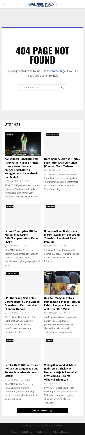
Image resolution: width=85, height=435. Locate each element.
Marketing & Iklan (42, 432)
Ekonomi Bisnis (52, 134)
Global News (27, 432)
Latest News (12, 124)
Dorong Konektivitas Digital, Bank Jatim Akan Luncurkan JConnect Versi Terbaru (62, 163)
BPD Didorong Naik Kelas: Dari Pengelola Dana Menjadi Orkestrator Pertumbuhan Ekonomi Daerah (22, 303)
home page (59, 71)
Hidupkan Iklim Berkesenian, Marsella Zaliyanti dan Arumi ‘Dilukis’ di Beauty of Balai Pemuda (62, 236)
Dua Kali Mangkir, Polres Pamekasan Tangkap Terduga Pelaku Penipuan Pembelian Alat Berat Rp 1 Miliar (62, 303)
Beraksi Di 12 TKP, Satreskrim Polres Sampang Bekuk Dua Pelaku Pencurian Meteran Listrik (22, 370)
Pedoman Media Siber (61, 432)
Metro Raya (50, 206)
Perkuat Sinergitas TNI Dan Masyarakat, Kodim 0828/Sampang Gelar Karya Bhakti (21, 236)
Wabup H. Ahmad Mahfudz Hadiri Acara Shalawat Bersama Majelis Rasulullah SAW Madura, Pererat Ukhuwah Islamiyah (60, 372)
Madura (10, 134)
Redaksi (15, 432)
